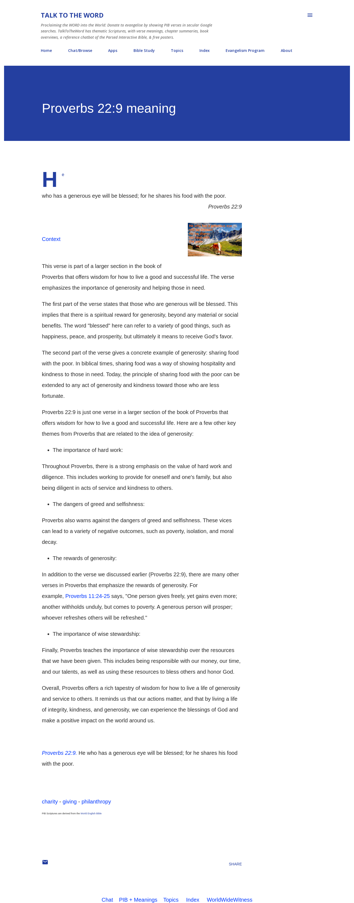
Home (46, 50)
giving (70, 802)
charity (50, 802)
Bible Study (144, 50)
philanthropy (96, 802)
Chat (107, 900)
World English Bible (91, 813)
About (286, 50)
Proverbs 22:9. (59, 753)
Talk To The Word (72, 15)
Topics (177, 50)
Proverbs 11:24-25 (87, 596)
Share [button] (235, 864)
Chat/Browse (80, 50)
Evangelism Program (245, 50)
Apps (112, 50)
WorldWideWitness (229, 900)
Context (51, 239)
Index (204, 50)
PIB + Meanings (138, 900)
